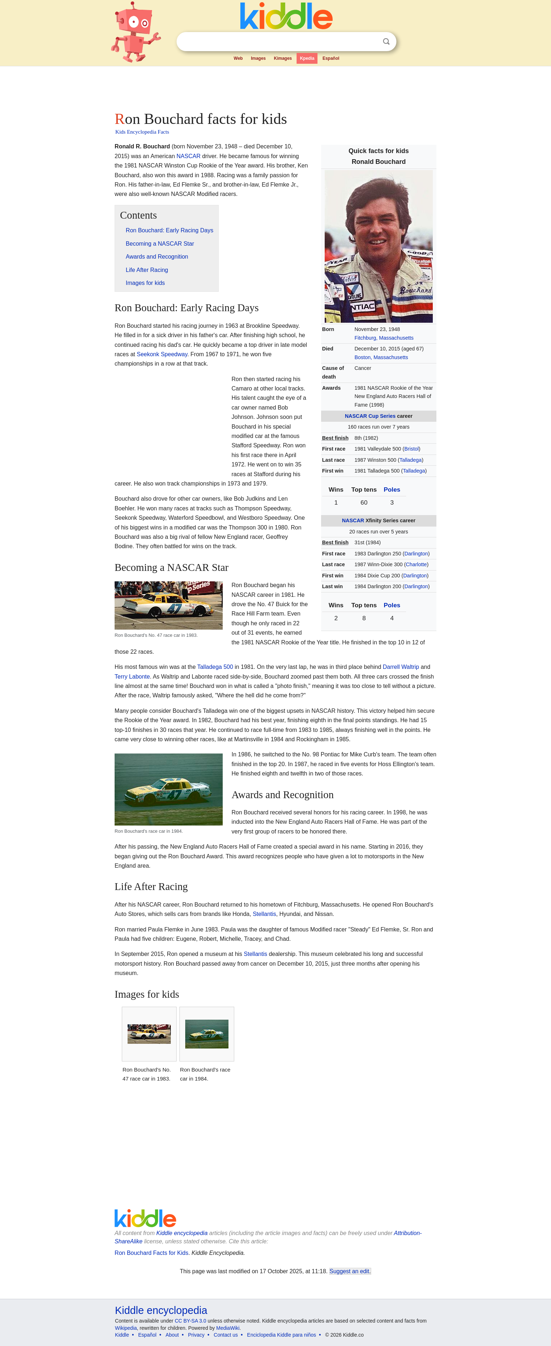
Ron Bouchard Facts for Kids (151, 1253)
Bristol (411, 449)
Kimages (283, 58)
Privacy (196, 1335)
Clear (371, 42)
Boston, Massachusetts (381, 357)
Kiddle (122, 1335)
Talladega (411, 460)
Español (331, 58)
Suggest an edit (349, 1271)
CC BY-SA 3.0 (190, 1321)
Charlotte (416, 564)
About (172, 1335)
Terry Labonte (132, 677)
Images (258, 58)
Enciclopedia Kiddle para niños (281, 1335)
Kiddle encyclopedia (182, 1233)
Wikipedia (126, 1328)
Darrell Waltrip (401, 667)
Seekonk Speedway (162, 354)
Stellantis (264, 914)
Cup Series (381, 416)
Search (386, 41)
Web (238, 58)
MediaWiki (228, 1328)
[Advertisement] (275, 86)
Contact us (226, 1335)
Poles (392, 489)
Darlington (416, 553)
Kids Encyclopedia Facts (142, 132)
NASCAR (356, 416)
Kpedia (307, 58)
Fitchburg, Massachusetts (384, 338)
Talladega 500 (215, 667)
